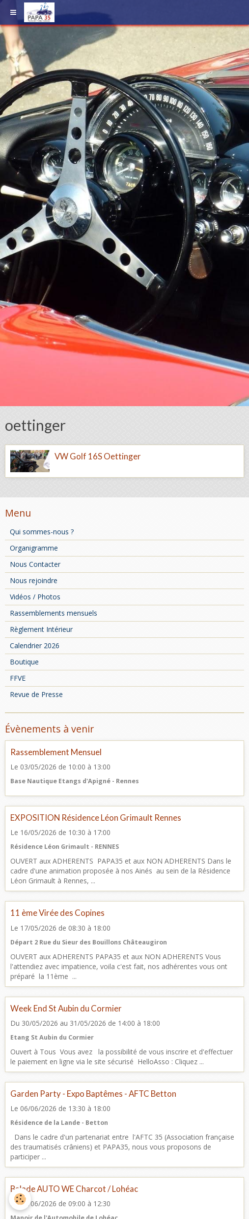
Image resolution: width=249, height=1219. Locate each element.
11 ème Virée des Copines (57, 913)
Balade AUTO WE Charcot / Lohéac (74, 1189)
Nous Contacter (35, 564)
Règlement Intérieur (41, 629)
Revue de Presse (36, 694)
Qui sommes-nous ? (42, 531)
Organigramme (34, 548)
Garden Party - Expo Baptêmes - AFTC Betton (93, 1093)
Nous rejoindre (33, 580)
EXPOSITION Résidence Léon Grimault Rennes (95, 817)
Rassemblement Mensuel (56, 752)
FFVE (18, 678)
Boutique (24, 661)
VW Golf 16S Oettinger (98, 456)
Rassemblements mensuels (53, 613)
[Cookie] (20, 1199)
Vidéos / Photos (35, 596)
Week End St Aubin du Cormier (66, 1008)
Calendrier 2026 (34, 645)
